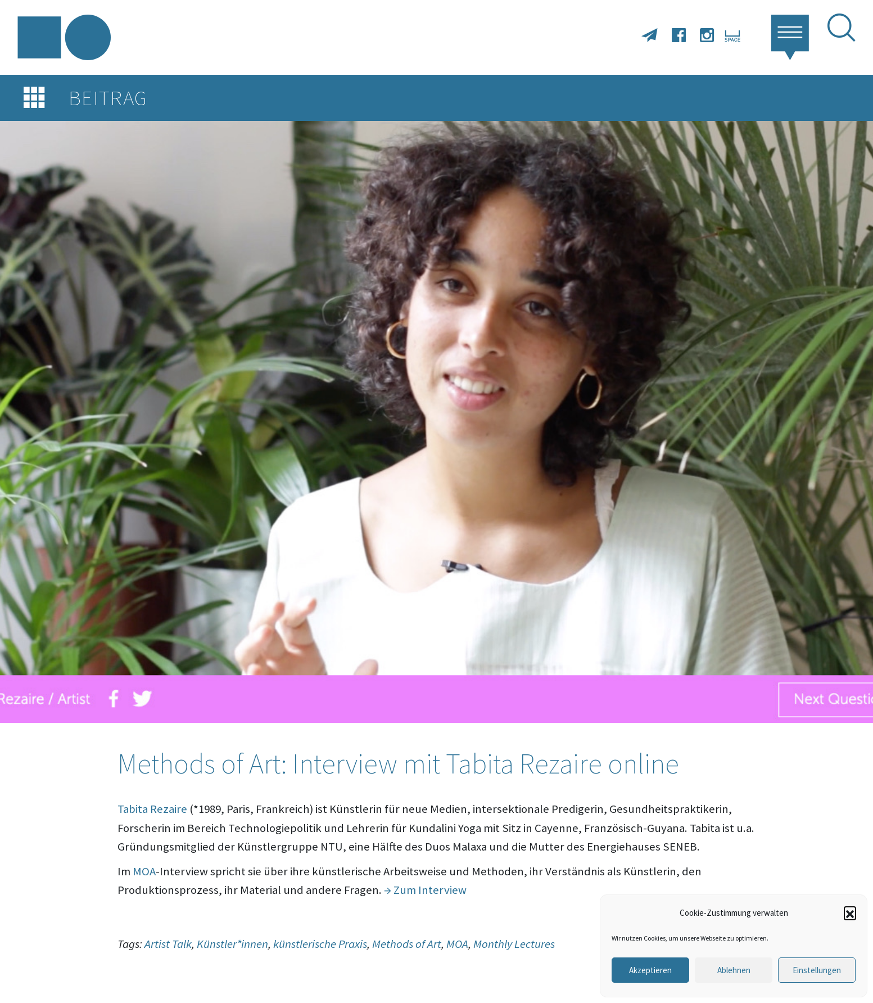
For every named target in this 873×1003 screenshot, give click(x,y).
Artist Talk (168, 944)
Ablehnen (733, 970)
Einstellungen (817, 970)
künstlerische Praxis (320, 944)
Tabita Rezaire (152, 809)
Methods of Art (406, 944)
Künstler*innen (232, 944)
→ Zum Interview (425, 890)
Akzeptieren (650, 970)
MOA (144, 871)
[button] (850, 912)
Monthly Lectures (514, 944)
